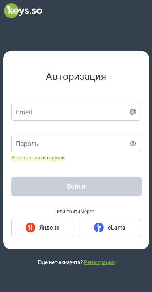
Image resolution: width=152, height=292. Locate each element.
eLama (117, 227)
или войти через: (76, 212)
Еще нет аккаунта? (76, 262)
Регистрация (99, 262)
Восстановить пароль (38, 158)
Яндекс (49, 227)
